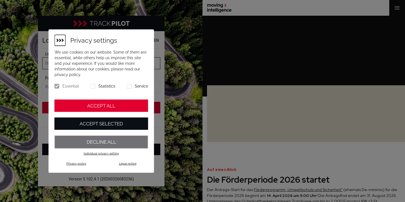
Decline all (101, 142)
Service (141, 86)
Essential (70, 86)
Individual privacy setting (101, 153)
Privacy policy (76, 164)
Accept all (101, 106)
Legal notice (127, 164)
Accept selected (101, 124)
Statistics (106, 86)
